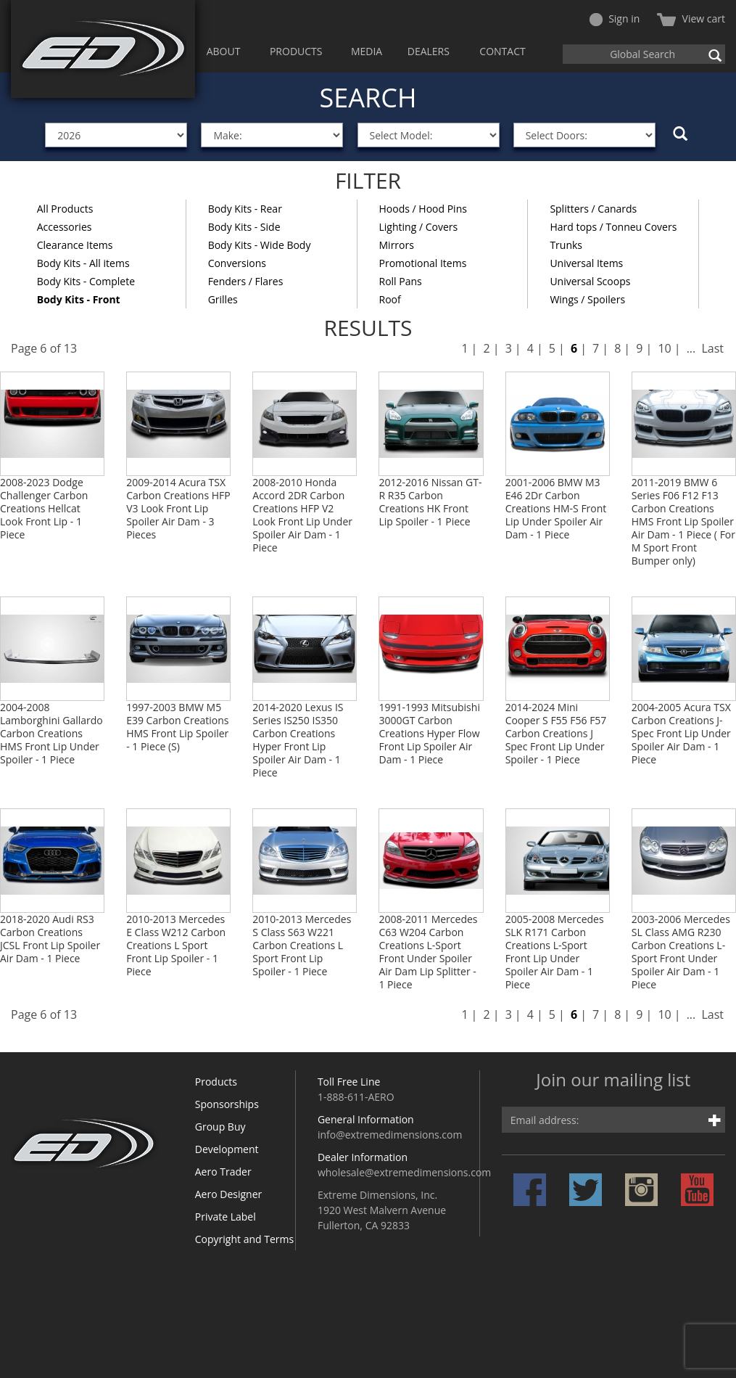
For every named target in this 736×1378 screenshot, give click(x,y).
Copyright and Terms (244, 1239)
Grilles (223, 299)
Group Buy (220, 1126)
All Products (65, 209)
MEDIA (366, 51)
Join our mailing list (613, 1080)
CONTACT (502, 51)
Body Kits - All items (83, 263)
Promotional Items (423, 263)
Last (712, 348)
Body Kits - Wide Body (259, 245)
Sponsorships (227, 1104)
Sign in (615, 18)
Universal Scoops (590, 281)
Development (227, 1149)
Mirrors (396, 245)
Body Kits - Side (244, 227)
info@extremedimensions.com (390, 1134)
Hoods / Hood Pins (423, 209)
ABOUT (224, 51)
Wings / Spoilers (587, 299)
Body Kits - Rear (245, 209)
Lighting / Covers (418, 227)
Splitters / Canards (593, 209)
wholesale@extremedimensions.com (404, 1172)
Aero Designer (228, 1194)
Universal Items (586, 263)
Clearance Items (75, 245)
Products (216, 1081)
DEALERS (429, 51)
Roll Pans (400, 281)
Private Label (225, 1216)
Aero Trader (223, 1171)
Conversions (237, 263)
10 (664, 348)
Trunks (566, 245)
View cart (691, 18)
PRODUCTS (296, 51)
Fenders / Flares (246, 281)
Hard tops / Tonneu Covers (613, 227)
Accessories (64, 227)
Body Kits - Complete (86, 281)
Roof (390, 299)
